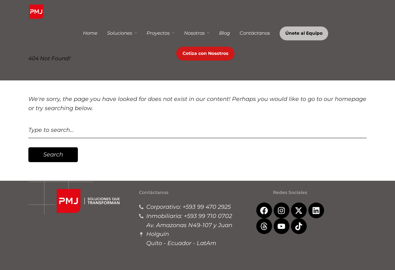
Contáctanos (255, 33)
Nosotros (194, 33)
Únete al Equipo (303, 33)
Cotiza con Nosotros (205, 53)
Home (90, 33)
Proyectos (158, 33)
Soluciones (119, 33)
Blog (224, 33)
